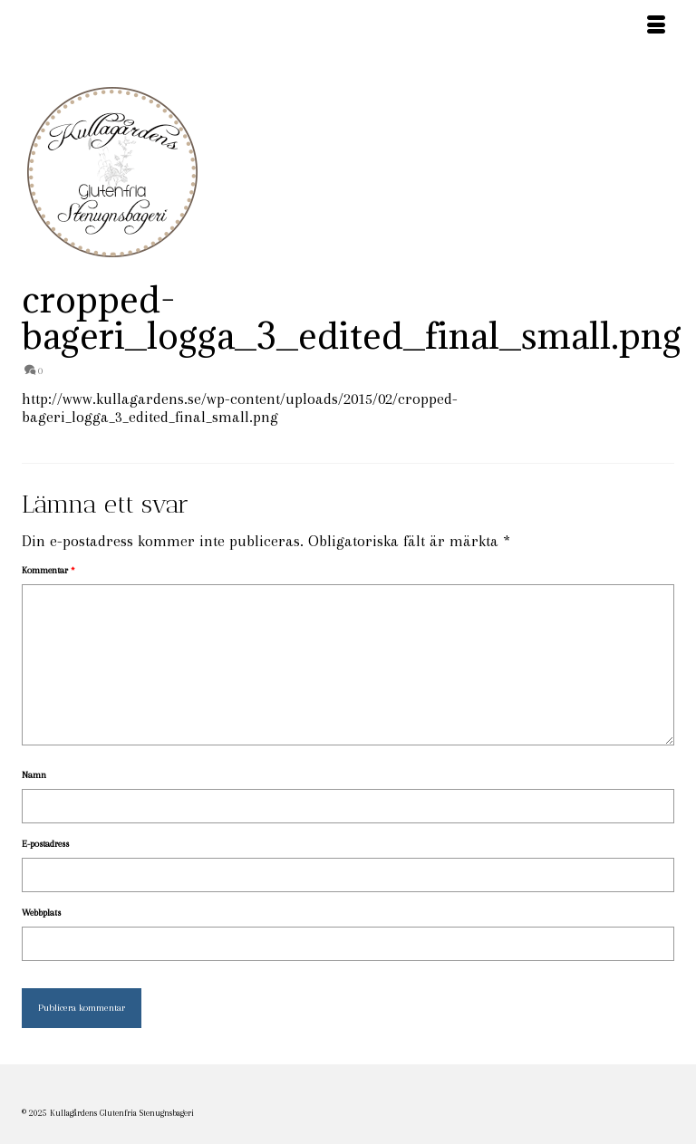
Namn (34, 775)
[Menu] (656, 27)
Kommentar (48, 570)
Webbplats (41, 912)
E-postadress (45, 844)
